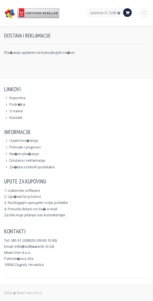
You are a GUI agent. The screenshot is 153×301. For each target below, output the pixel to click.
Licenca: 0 (98, 13)
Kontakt (15, 117)
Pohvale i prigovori (25, 147)
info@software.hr (29, 246)
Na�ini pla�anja (24, 153)
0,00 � (115, 12)
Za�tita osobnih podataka (32, 166)
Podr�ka (17, 104)
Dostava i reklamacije (27, 160)
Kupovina (17, 97)
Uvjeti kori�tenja (23, 140)
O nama (16, 110)
